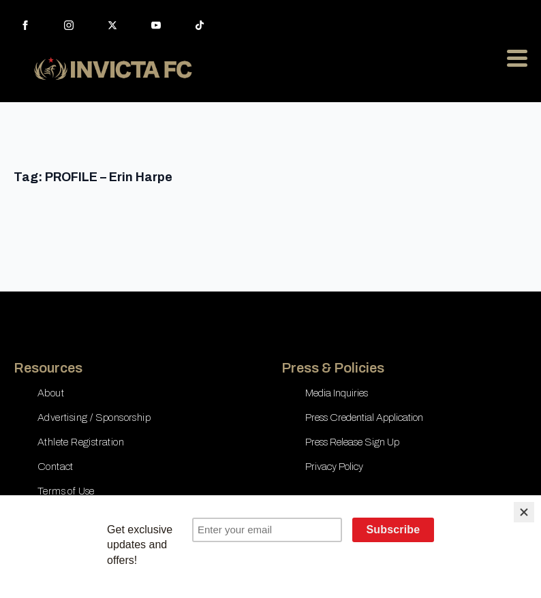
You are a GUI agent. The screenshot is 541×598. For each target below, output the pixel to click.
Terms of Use (66, 491)
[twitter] (112, 25)
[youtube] (156, 25)
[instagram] (68, 25)
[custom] (199, 25)
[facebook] (25, 25)
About (50, 393)
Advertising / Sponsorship (94, 417)
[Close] (524, 512)
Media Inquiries (336, 393)
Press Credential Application (364, 417)
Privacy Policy (334, 466)
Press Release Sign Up (352, 442)
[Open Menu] (517, 58)
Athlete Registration (80, 442)
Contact (55, 466)
